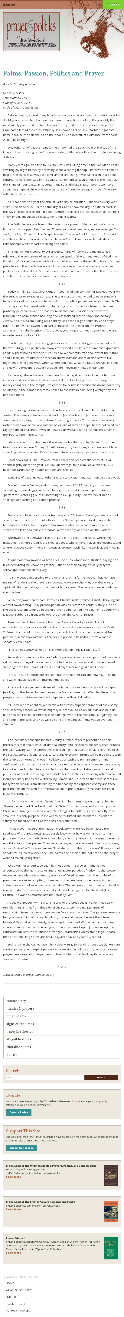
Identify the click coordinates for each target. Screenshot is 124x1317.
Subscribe (13, 1297)
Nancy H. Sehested (20, 1032)
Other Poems (16, 1016)
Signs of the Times (20, 1024)
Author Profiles (18, 1310)
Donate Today (19, 1112)
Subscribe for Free (22, 1148)
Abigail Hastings (18, 1039)
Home (10, 1283)
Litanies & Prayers (20, 1008)
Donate (113, 4)
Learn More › (14, 1176)
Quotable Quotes (18, 1047)
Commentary (16, 1001)
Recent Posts (15, 1303)
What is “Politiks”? (19, 1290)
